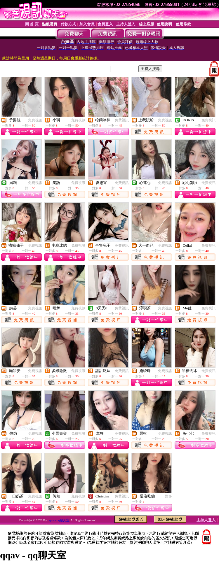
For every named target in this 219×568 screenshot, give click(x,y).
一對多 (166, 496)
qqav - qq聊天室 (59, 520)
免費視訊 (35, 120)
